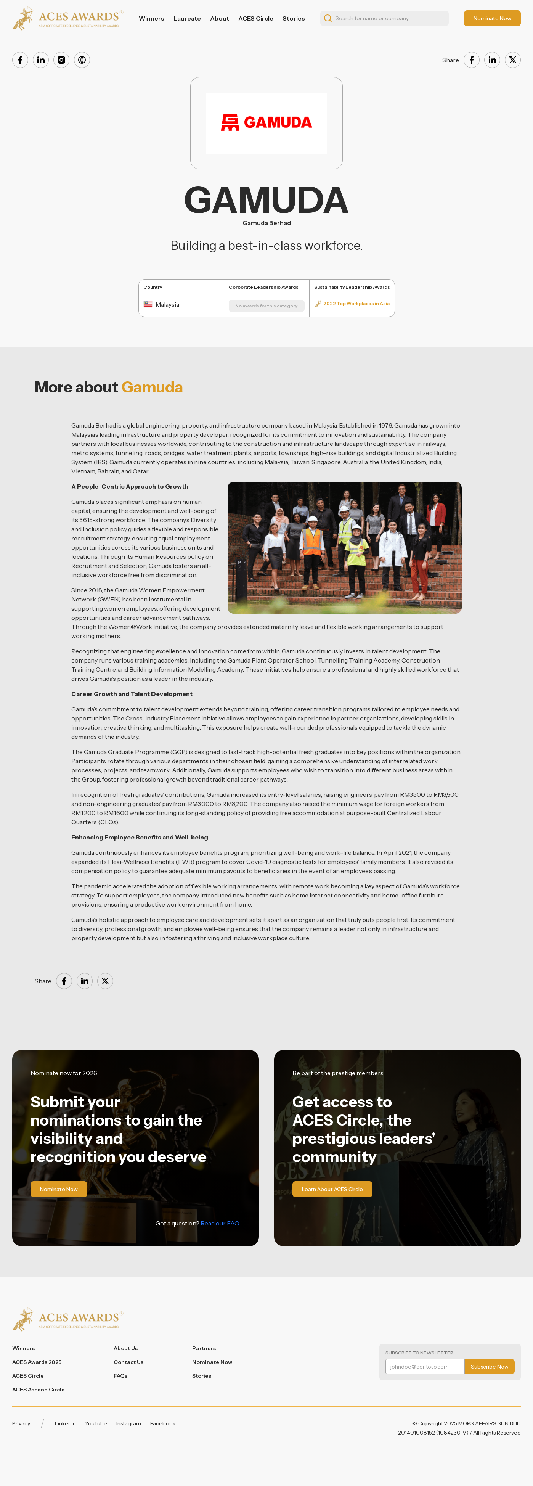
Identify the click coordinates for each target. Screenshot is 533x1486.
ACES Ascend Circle (38, 1389)
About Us (126, 1348)
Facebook (162, 1423)
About (219, 18)
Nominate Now (212, 1362)
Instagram (128, 1423)
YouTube (96, 1423)
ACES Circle (255, 18)
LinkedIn (65, 1423)
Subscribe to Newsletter (419, 1353)
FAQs (120, 1375)
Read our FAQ (220, 1223)
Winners (151, 18)
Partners (204, 1348)
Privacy (21, 1423)
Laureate (187, 18)
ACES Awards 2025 (36, 1362)
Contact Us (128, 1362)
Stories (294, 18)
